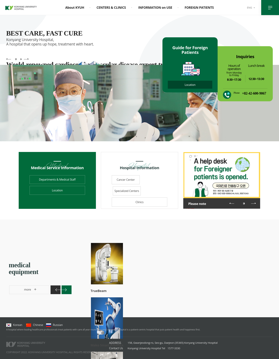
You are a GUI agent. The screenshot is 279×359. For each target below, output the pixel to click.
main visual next (26, 59)
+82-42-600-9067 (254, 93)
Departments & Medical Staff (57, 180)
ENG (250, 7)
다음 (253, 203)
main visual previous (8, 59)
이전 (231, 203)
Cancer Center (125, 180)
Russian (54, 325)
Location (190, 85)
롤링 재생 (244, 203)
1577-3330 (154, 348)
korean (14, 325)
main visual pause (16, 59)
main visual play (21, 59)
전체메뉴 (270, 7)
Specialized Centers (154, 180)
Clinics (139, 191)
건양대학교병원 (21, 8)
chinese (34, 325)
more (21, 291)
